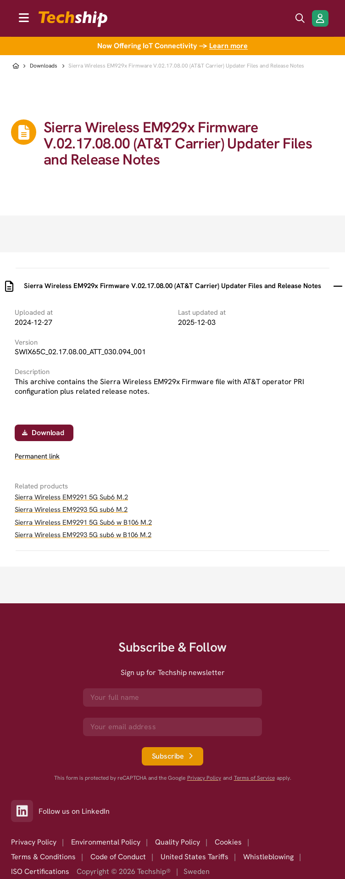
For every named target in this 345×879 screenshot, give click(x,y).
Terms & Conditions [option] (43, 857)
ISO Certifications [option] (40, 871)
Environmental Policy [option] (105, 842)
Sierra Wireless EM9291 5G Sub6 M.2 (71, 497)
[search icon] (300, 18)
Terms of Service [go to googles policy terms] (254, 778)
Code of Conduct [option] (118, 857)
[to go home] (73, 19)
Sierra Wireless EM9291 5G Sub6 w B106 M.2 (83, 522)
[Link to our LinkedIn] (25, 811)
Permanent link (37, 456)
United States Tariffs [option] (194, 857)
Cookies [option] (228, 842)
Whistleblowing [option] (268, 857)
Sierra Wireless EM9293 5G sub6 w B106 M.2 (83, 534)
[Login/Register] (320, 18)
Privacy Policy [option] (33, 842)
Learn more (228, 46)
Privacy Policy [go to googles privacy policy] (204, 778)
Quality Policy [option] (177, 842)
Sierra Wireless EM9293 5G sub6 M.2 (71, 509)
